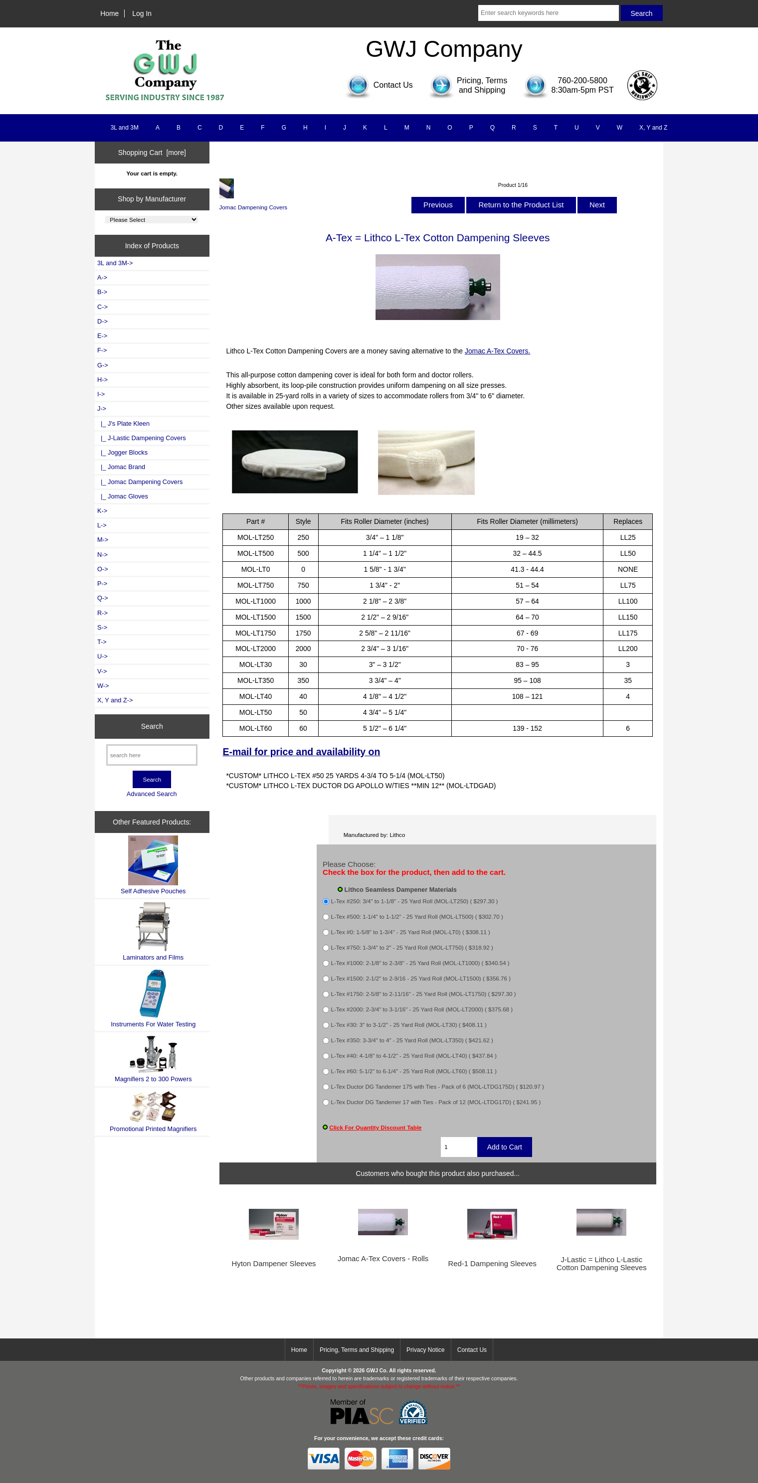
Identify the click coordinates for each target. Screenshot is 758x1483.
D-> (102, 321)
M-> (102, 539)
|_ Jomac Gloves (122, 496)
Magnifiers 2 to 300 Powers (153, 1059)
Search (152, 726)
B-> (102, 292)
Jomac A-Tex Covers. (497, 351)
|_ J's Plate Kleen (123, 423)
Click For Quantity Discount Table (375, 1127)
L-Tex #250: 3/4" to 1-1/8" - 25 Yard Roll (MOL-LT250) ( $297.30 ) (414, 901)
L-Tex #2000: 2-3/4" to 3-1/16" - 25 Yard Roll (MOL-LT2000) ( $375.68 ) (422, 1009)
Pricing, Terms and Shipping (357, 1349)
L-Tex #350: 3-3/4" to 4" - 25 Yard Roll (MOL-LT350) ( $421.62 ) (412, 1040)
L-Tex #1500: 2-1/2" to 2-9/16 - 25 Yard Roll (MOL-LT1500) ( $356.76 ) (421, 979)
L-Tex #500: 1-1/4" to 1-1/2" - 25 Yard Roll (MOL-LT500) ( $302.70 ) (417, 917)
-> (101, 408)
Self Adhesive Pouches (153, 865)
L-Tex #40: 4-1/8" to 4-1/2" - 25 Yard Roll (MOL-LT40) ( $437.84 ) (414, 1056)
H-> (102, 379)
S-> (102, 627)
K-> (102, 510)
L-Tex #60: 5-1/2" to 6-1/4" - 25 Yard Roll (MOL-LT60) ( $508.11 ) (414, 1071)
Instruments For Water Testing (153, 998)
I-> (101, 394)
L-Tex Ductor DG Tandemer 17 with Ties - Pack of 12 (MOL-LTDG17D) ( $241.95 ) (436, 1102)
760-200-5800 (582, 80)
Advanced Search (152, 794)
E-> (102, 335)
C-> (102, 307)
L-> (102, 525)
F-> (102, 350)
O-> (102, 569)
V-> (102, 671)
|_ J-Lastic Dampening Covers (141, 438)
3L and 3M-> (115, 263)
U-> (102, 656)
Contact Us (472, 1349)
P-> (102, 583)
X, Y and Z (653, 127)
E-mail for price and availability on (301, 751)
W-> (103, 685)
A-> (102, 277)
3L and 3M (125, 127)
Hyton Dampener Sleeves (274, 1264)
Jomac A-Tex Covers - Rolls (383, 1259)
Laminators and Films (153, 931)
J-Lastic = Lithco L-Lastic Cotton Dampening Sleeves (602, 1264)
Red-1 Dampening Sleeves (492, 1264)
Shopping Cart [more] (152, 153)
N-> (102, 554)
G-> (102, 365)
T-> (102, 642)
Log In (142, 13)
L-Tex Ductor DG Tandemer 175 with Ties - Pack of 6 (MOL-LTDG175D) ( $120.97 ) (437, 1087)
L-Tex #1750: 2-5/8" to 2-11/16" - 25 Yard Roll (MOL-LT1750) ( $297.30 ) (423, 994)
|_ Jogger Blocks (122, 452)
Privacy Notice (425, 1349)
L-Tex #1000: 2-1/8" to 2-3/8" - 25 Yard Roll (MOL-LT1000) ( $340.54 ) (420, 963)
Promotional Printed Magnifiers (153, 1111)
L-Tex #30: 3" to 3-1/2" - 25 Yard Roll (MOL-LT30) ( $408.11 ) (409, 1025)
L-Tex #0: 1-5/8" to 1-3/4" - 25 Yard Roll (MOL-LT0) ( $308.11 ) (410, 932)
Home (109, 13)
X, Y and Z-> (115, 700)
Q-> (102, 598)
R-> (102, 613)
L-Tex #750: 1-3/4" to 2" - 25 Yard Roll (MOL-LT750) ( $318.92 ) (412, 948)
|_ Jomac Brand (121, 467)
